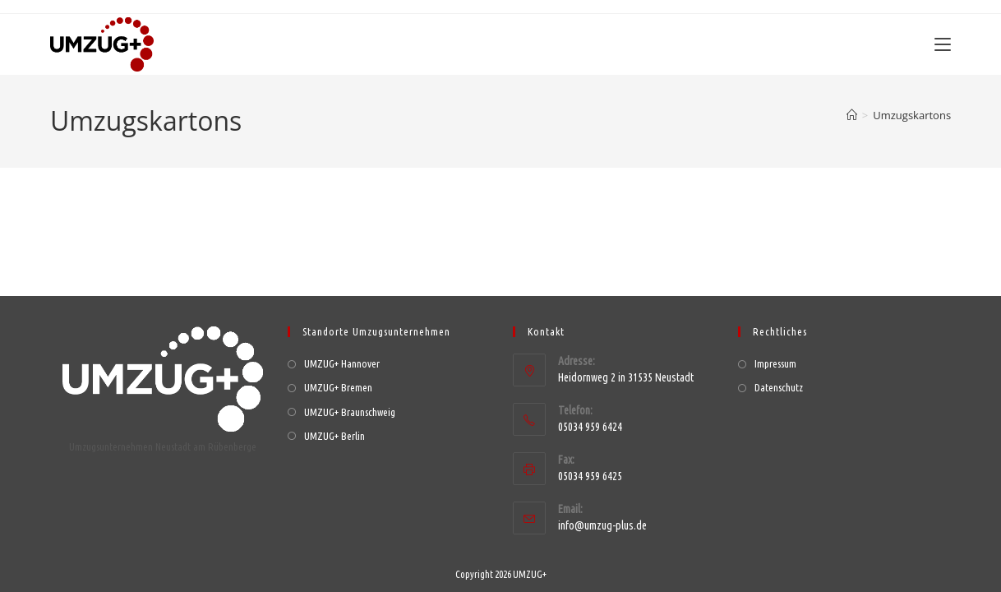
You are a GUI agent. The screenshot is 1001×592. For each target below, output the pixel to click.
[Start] (851, 115)
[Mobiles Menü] (942, 44)
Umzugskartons (912, 115)
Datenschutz (778, 374)
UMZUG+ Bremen (338, 374)
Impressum (775, 350)
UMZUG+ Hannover (342, 350)
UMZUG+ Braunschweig (349, 398)
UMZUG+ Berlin (334, 422)
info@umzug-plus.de (602, 511)
